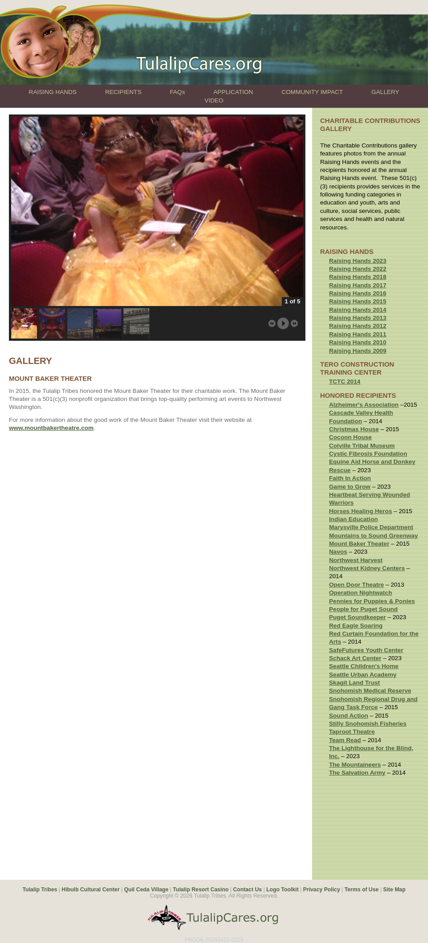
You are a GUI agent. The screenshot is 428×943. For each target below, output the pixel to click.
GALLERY (385, 92)
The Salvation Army (357, 772)
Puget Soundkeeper (357, 617)
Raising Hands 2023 (357, 260)
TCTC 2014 (344, 381)
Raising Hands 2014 (357, 309)
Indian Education (353, 519)
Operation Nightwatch (360, 592)
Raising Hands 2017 (357, 285)
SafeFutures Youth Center (366, 650)
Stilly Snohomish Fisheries (368, 723)
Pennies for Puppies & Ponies (372, 601)
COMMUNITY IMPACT (312, 92)
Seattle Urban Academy (362, 674)
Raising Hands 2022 (357, 268)
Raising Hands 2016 (357, 293)
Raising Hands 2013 (357, 317)
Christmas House (354, 429)
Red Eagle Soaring (356, 625)
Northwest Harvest (356, 560)
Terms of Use (362, 889)
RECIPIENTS (123, 92)
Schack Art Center (355, 658)
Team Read (345, 740)
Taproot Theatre (351, 731)
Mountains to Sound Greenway (373, 535)
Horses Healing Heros (360, 511)
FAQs (177, 92)
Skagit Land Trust (354, 682)
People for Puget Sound (363, 609)
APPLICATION (233, 92)
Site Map (394, 889)
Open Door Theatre (356, 584)
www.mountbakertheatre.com (51, 428)
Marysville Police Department (371, 527)
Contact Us (247, 889)
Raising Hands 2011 (357, 334)
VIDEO (214, 100)
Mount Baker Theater (359, 543)
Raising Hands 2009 (357, 350)
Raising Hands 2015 (357, 301)
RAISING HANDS (53, 92)
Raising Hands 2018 (357, 277)
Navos (338, 551)
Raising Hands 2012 (357, 325)
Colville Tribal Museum (362, 445)
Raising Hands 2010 (357, 342)
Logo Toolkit (282, 889)
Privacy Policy (321, 889)
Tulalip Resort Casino (201, 889)
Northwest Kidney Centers (367, 568)
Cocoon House (350, 437)
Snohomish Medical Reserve (370, 690)
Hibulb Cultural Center (90, 889)
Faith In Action (350, 478)
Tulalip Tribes (39, 889)
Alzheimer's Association (364, 404)
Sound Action (348, 715)
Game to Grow (349, 486)
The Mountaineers (355, 764)
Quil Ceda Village (146, 889)
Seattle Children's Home (364, 666)
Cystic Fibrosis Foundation (368, 453)
